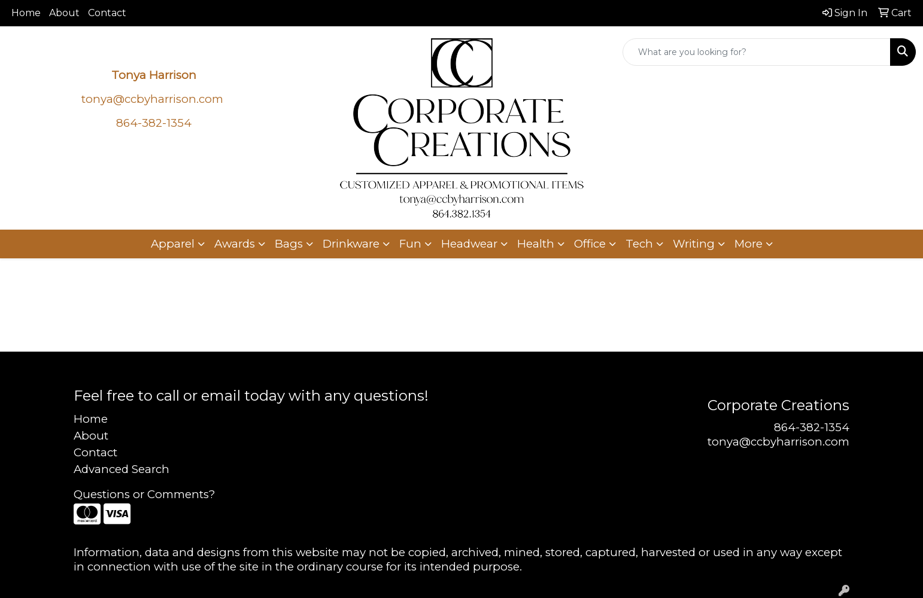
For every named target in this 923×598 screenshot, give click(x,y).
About (64, 13)
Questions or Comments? (144, 494)
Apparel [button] (173, 244)
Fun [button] (410, 244)
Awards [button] (234, 244)
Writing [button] (694, 244)
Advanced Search (121, 469)
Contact (107, 13)
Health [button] (535, 244)
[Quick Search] (757, 52)
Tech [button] (639, 244)
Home (26, 13)
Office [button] (590, 244)
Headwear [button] (469, 244)
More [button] (748, 244)
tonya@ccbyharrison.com (152, 99)
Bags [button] (289, 244)
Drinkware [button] (351, 244)
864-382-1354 (811, 427)
